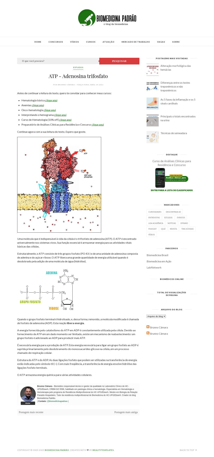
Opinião (184, 223)
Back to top (188, 450)
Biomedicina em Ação (159, 261)
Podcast (152, 229)
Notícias (172, 223)
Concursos (55, 42)
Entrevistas (154, 217)
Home (37, 42)
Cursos (90, 42)
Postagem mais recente (31, 412)
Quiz (163, 229)
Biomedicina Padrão (57, 450)
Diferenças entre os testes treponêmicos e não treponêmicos (175, 86)
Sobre (176, 42)
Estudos (78, 67)
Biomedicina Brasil (157, 255)
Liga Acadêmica (155, 223)
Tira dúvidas (187, 229)
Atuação (108, 42)
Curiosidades (155, 212)
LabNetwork (154, 267)
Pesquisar (119, 61)
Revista (173, 229)
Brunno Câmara (159, 327)
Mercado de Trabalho (136, 42)
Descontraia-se (173, 212)
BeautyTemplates (103, 450)
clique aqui (51, 100)
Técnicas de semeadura (173, 133)
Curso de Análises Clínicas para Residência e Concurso (171, 163)
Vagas (161, 42)
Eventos (181, 217)
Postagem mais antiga (126, 412)
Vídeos (74, 42)
